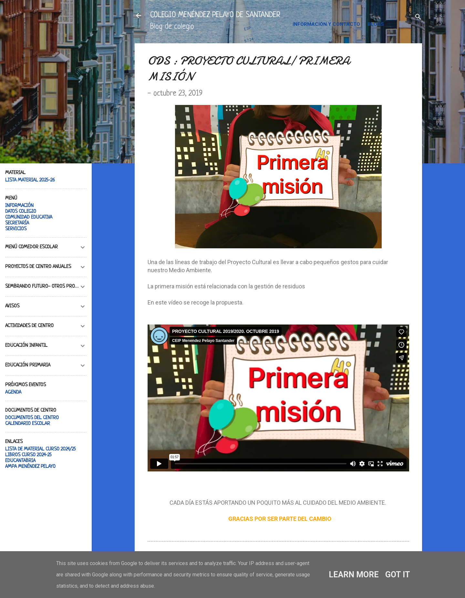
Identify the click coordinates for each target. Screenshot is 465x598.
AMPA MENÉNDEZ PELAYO (30, 466)
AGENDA (13, 392)
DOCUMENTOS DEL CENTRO (32, 418)
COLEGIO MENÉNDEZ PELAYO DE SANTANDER (215, 15)
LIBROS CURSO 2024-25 (28, 455)
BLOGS (375, 24)
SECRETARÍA (17, 223)
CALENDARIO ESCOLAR (27, 424)
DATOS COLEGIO (20, 211)
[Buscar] (418, 17)
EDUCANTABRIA (20, 461)
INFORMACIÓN (19, 206)
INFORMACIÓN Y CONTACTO (326, 24)
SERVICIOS (15, 229)
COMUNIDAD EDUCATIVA (28, 217)
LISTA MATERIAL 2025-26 (30, 180)
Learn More (354, 574)
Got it (397, 574)
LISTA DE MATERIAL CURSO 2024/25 (40, 449)
